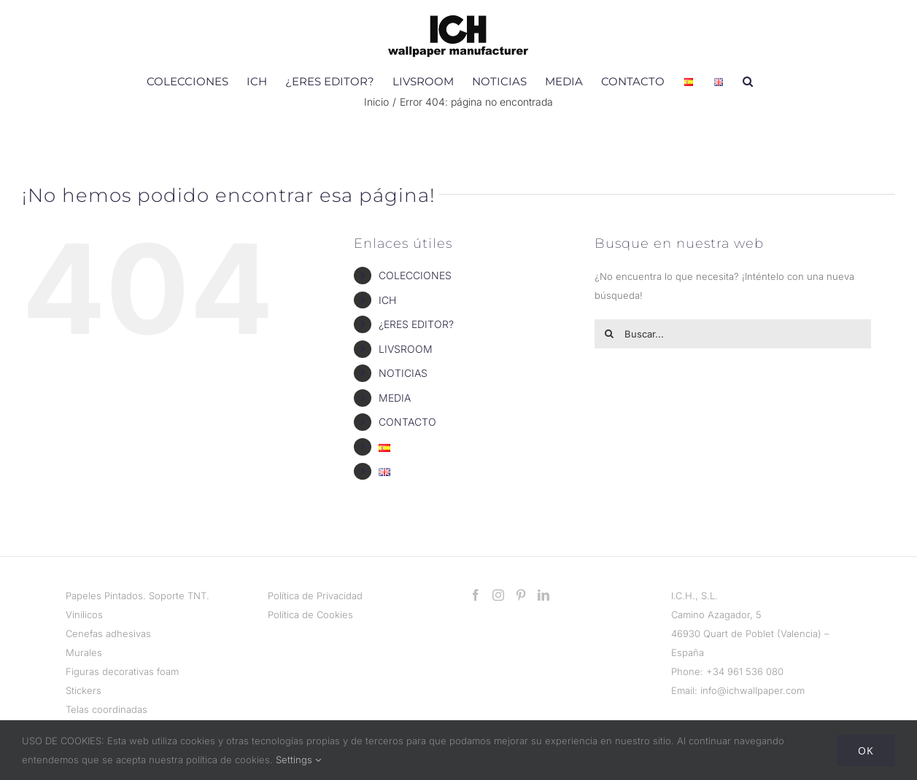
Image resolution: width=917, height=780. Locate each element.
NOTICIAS (403, 373)
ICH (387, 300)
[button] (748, 80)
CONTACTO (407, 422)
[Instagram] (498, 595)
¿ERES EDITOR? (416, 324)
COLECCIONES (415, 275)
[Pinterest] (521, 595)
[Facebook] (475, 595)
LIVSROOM (406, 349)
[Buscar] (609, 333)
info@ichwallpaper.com (752, 690)
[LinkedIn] (543, 595)
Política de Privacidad (315, 595)
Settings (298, 759)
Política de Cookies (310, 614)
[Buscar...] (733, 333)
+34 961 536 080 (744, 671)
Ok (866, 750)
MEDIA (395, 397)
